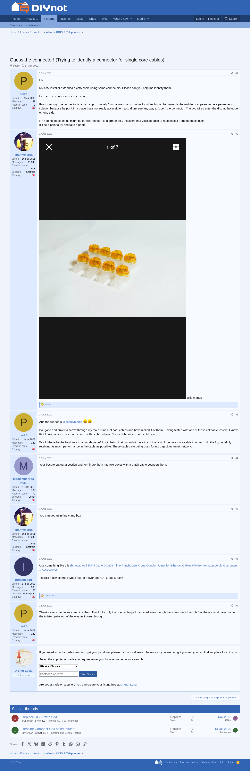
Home (17, 18)
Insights (65, 18)
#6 (237, 559)
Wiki (104, 18)
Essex (32, 496)
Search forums (33, 25)
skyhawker (27, 720)
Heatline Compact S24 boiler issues (48, 729)
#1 (237, 73)
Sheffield (30, 172)
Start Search (88, 674)
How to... (32, 18)
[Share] (231, 73)
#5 (237, 509)
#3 (237, 414)
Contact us (171, 762)
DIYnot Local (128, 684)
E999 (228, 720)
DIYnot (16, 762)
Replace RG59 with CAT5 (40, 717)
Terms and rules (189, 762)
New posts (16, 25)
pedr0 (16, 65)
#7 (237, 605)
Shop (92, 18)
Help (221, 762)
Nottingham (29, 593)
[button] (131, 18)
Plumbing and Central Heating (65, 733)
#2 (237, 134)
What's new (120, 18)
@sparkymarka (72, 421)
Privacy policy (208, 762)
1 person (49, 595)
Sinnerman (27, 733)
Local (79, 18)
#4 (237, 458)
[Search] (231, 18)
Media (141, 18)
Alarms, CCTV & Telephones (63, 720)
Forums (49, 18)
